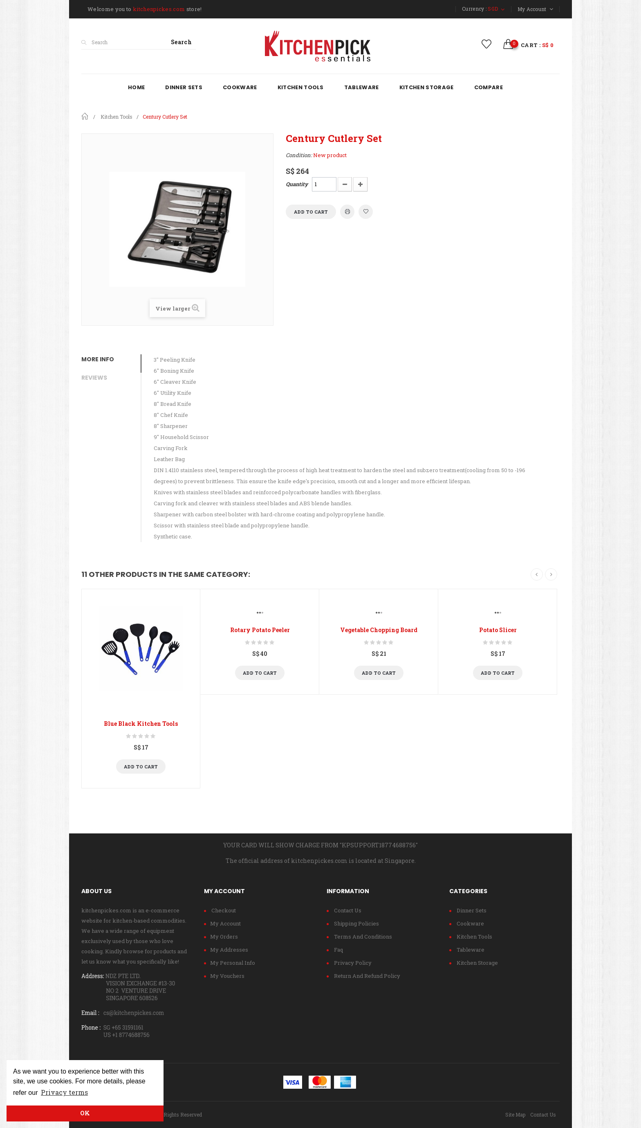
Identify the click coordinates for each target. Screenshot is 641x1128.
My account (225, 923)
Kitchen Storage (476, 962)
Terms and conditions (362, 936)
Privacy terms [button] (64, 1092)
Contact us (347, 910)
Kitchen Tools (473, 936)
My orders (224, 936)
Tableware (469, 949)
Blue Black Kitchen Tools (141, 723)
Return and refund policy (366, 975)
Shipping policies (356, 923)
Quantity (297, 184)
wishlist (486, 44)
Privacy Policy (352, 962)
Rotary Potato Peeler (260, 630)
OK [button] (85, 1113)
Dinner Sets (470, 910)
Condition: (299, 155)
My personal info (232, 962)
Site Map (515, 1114)
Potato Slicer (498, 630)
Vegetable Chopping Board (378, 630)
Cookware (469, 923)
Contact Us (543, 1114)
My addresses (229, 949)
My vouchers (227, 975)
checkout (223, 910)
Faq (338, 949)
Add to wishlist (366, 212)
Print (347, 212)
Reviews (94, 378)
